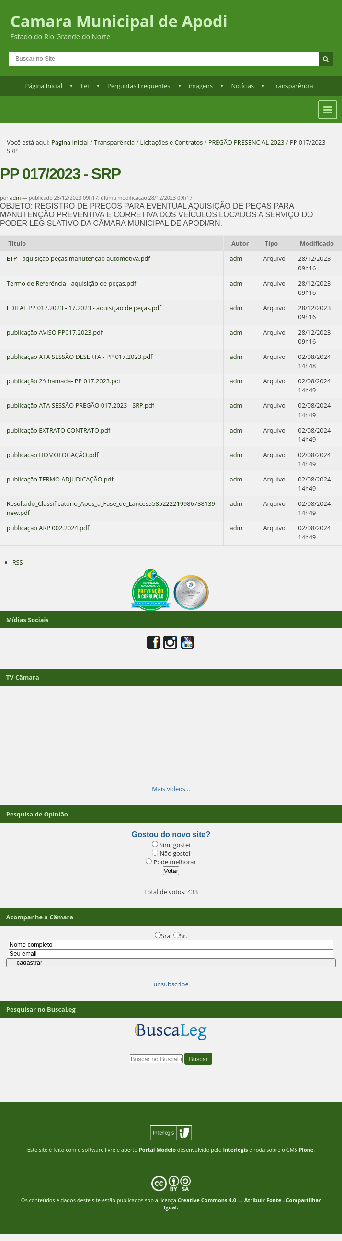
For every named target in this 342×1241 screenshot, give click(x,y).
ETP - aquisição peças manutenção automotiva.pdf (78, 258)
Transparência (293, 85)
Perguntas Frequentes (138, 85)
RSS (17, 562)
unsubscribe (170, 984)
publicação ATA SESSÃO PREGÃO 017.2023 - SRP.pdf (80, 405)
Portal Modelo (157, 1149)
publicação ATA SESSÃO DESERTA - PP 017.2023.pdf (80, 356)
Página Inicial (43, 85)
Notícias (242, 85)
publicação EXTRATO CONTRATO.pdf (58, 430)
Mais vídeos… (171, 788)
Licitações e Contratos (171, 142)
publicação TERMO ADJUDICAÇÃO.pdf (60, 479)
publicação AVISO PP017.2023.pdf (55, 332)
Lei (84, 85)
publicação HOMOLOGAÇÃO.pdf (53, 454)
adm (15, 197)
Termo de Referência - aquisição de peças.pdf (71, 283)
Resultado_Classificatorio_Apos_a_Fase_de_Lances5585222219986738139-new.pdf (112, 508)
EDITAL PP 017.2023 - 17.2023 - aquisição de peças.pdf (84, 307)
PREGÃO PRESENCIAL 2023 (246, 142)
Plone (305, 1149)
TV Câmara (22, 677)
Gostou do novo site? (171, 834)
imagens (201, 85)
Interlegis (235, 1149)
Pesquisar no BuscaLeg (41, 1009)
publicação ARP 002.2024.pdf (48, 528)
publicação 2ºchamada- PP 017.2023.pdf (64, 381)
